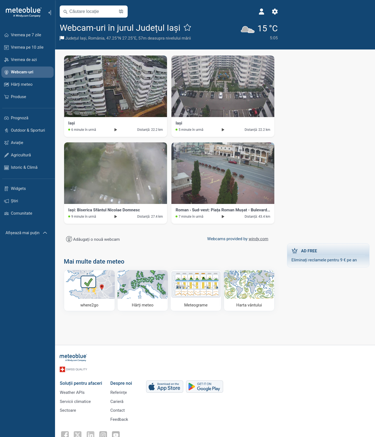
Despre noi (122, 382)
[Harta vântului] (249, 290)
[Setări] (271, 12)
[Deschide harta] (121, 11)
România (97, 38)
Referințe (119, 391)
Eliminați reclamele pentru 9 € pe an (328, 255)
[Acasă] (22, 12)
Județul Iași (76, 38)
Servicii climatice (76, 400)
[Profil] (258, 12)
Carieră (117, 400)
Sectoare (69, 409)
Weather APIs (73, 391)
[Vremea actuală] (255, 31)
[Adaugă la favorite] (188, 27)
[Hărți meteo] (143, 290)
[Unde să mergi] (90, 290)
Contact (118, 409)
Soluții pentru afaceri (82, 382)
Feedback (120, 418)
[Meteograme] (196, 290)
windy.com (258, 238)
